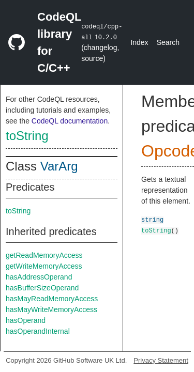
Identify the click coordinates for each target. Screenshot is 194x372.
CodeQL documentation (70, 121)
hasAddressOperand (39, 277)
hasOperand (26, 320)
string (152, 219)
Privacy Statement (160, 360)
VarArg (59, 166)
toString (27, 136)
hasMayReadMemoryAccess (52, 299)
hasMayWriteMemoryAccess (51, 309)
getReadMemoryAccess (44, 255)
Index (139, 42)
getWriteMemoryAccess (44, 266)
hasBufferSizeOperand (42, 288)
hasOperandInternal (38, 331)
